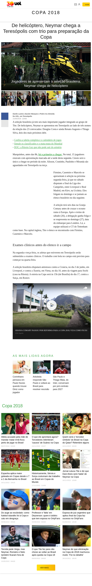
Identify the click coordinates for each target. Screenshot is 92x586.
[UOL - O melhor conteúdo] (13, 4)
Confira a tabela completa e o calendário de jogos (37, 140)
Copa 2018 (46, 12)
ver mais (46, 567)
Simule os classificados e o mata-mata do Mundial (38, 143)
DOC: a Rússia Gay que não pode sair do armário (38, 147)
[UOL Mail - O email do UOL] (75, 4)
